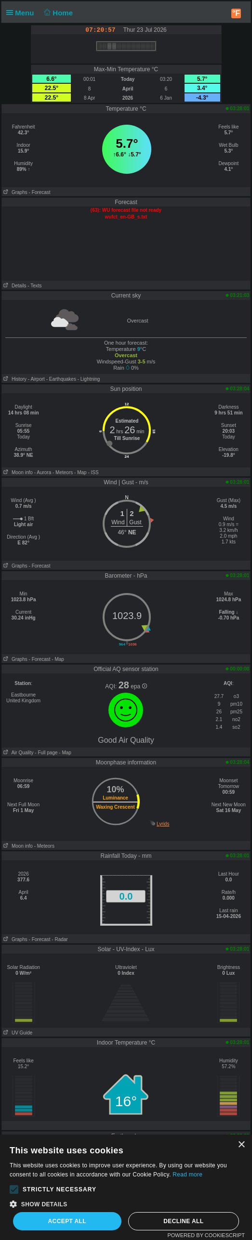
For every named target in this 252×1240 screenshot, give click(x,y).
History (14, 379)
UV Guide (17, 1032)
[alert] (126, 1187)
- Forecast (40, 192)
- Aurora (43, 472)
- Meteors (63, 472)
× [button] (241, 1145)
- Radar (59, 939)
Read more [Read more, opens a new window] (187, 1174)
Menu (22, 13)
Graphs (14, 192)
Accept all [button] (67, 1221)
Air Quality (18, 752)
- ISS (93, 472)
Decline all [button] (183, 1221)
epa (138, 686)
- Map (80, 472)
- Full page (46, 752)
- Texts (34, 285)
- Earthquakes (61, 379)
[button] (14, 1189)
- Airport (36, 379)
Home (57, 13)
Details (14, 285)
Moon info (17, 472)
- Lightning (89, 379)
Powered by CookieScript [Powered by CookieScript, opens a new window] (206, 1235)
